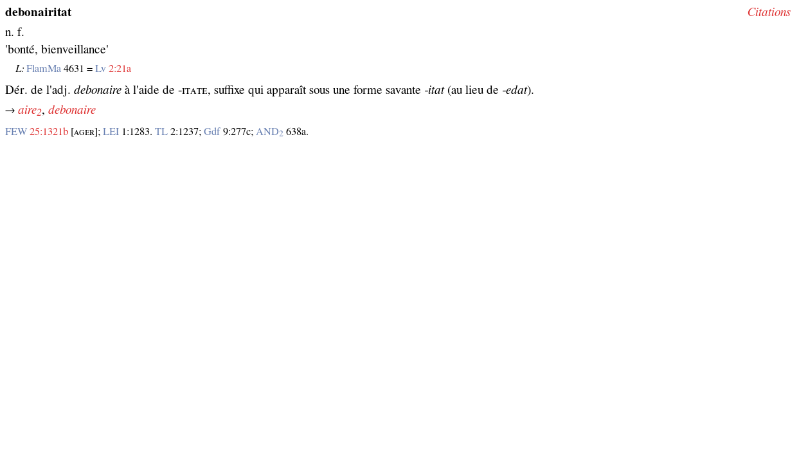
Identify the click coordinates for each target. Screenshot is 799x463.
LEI (111, 132)
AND (269, 132)
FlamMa (43, 69)
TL (161, 132)
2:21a (120, 69)
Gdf (212, 132)
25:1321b (49, 132)
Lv (100, 69)
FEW (16, 132)
